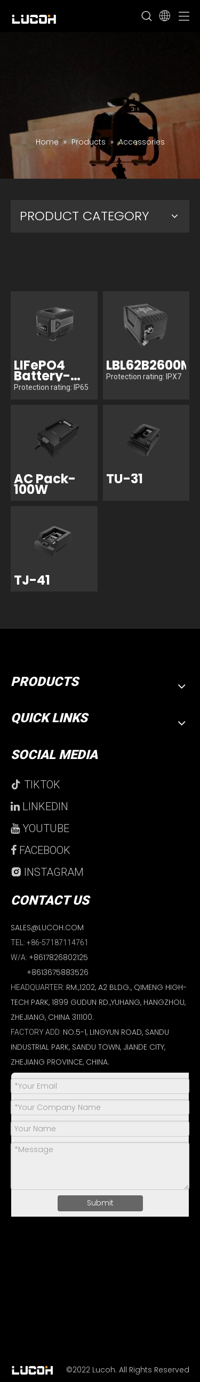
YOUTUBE (40, 828)
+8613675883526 (58, 972)
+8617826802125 (58, 957)
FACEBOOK (40, 850)
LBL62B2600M (146, 365)
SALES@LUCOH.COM (47, 927)
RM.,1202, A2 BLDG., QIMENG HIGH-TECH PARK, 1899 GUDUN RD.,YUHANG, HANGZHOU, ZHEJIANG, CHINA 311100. (99, 1002)
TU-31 (124, 479)
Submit (100, 1202)
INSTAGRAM (47, 872)
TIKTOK (35, 784)
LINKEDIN (39, 806)
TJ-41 (32, 580)
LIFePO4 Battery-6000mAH (46, 370)
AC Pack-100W (45, 484)
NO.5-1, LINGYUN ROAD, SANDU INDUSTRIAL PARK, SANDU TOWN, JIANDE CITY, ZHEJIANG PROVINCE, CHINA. (90, 1047)
